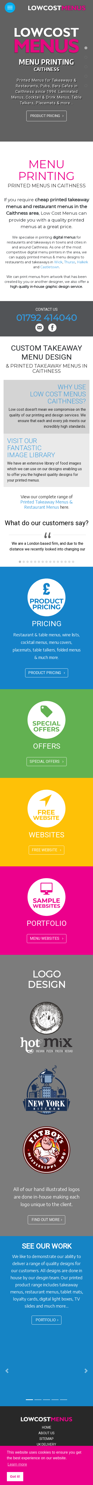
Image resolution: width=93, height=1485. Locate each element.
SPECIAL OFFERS (47, 761)
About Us (46, 1433)
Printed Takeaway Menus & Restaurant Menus (46, 504)
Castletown (49, 267)
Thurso (69, 262)
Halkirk (82, 262)
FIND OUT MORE (47, 1219)
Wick (58, 262)
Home (46, 1427)
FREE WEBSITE (46, 850)
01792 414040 (46, 317)
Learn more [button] (17, 1464)
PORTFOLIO (47, 1320)
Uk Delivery (46, 1444)
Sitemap (46, 1439)
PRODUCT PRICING (47, 116)
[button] (7, 1370)
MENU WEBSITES (46, 938)
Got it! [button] (15, 1476)
